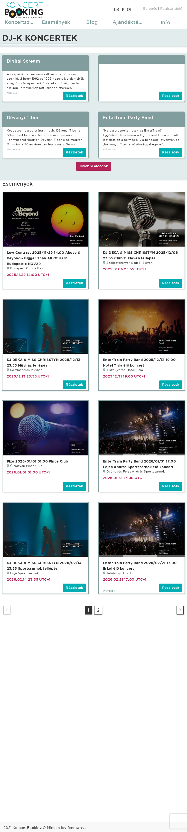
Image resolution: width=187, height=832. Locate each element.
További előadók (93, 166)
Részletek (74, 96)
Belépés (150, 8)
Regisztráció (171, 8)
